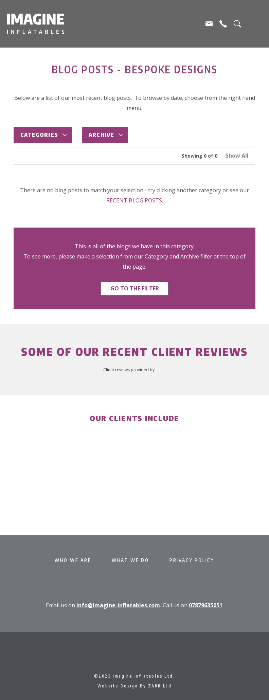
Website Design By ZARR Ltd (134, 685)
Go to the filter (134, 288)
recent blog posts (134, 200)
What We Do (130, 560)
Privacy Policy (191, 560)
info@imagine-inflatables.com (118, 605)
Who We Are (73, 560)
